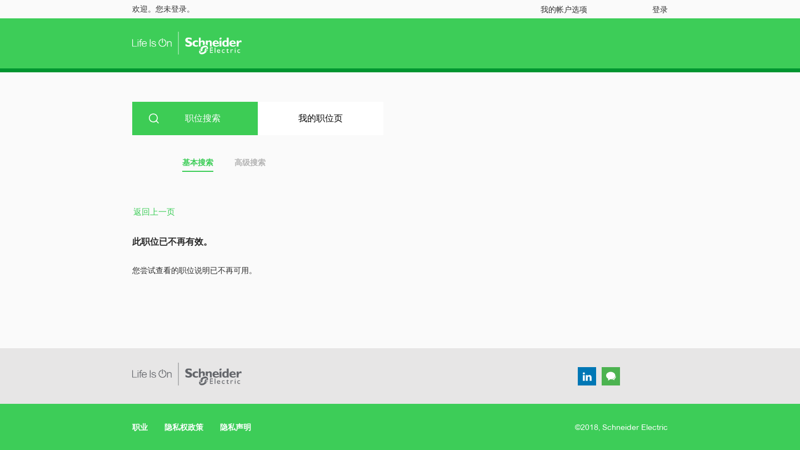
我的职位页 (320, 118)
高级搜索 (250, 162)
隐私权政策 (183, 427)
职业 (140, 427)
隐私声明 (235, 427)
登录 (660, 9)
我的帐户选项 (564, 9)
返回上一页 (154, 211)
